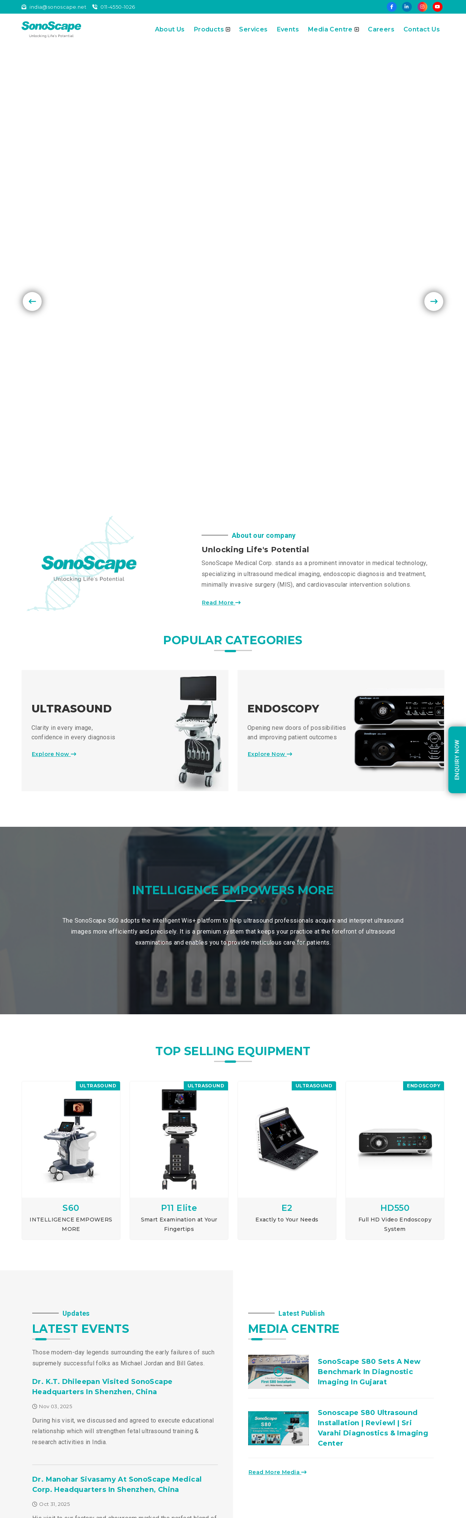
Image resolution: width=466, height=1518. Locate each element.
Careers (381, 29)
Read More (223, 318)
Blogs (138, 1429)
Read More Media (280, 1188)
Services (253, 29)
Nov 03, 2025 (52, 1122)
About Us (170, 29)
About (138, 1388)
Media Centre (333, 29)
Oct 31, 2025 (51, 1220)
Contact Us (421, 29)
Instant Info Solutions (416, 1509)
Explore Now (56, 470)
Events (288, 29)
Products (212, 29)
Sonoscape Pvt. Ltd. (96, 1509)
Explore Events (60, 1293)
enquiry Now (456, 760)
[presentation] (32, 145)
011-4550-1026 (113, 7)
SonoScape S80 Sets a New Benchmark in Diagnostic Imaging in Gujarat (369, 1087)
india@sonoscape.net (54, 7)
